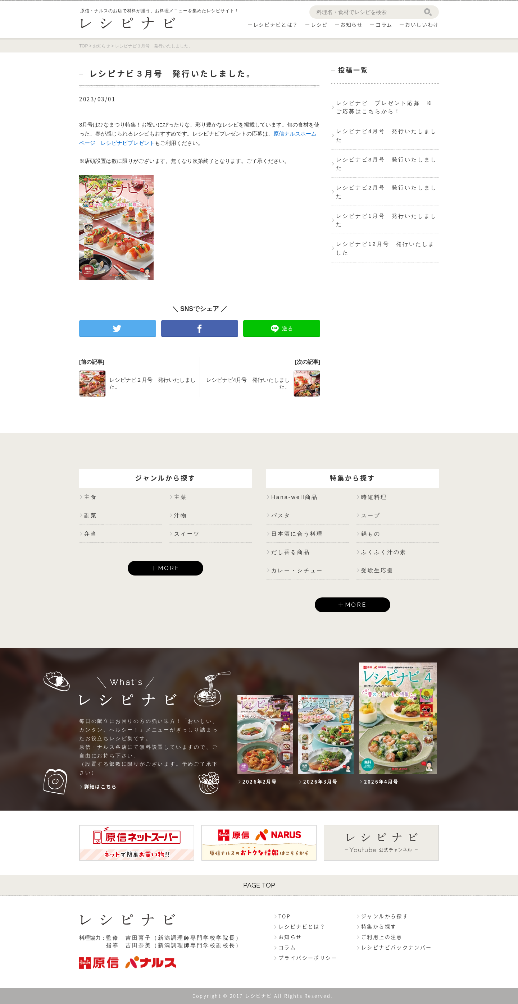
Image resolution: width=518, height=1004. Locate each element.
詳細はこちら (100, 786)
